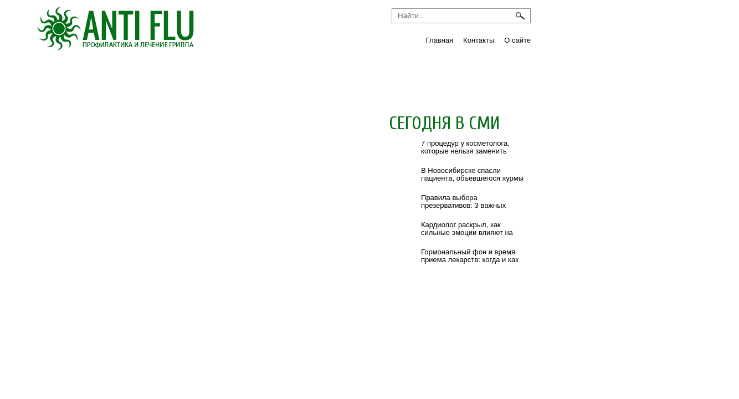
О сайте (517, 40)
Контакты (478, 40)
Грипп (73, 75)
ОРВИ (308, 75)
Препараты (385, 75)
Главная (439, 40)
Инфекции (152, 75)
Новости (239, 75)
